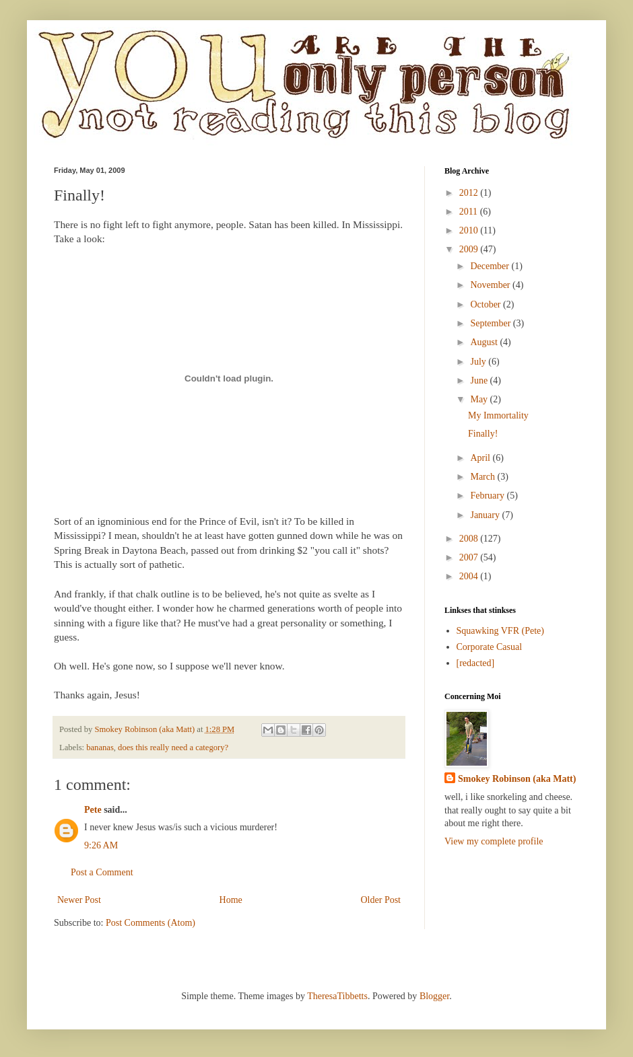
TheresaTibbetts (337, 996)
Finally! (483, 434)
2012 (470, 193)
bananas (100, 747)
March (483, 477)
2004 (470, 576)
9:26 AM (101, 845)
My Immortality (498, 415)
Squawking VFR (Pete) (500, 631)
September (491, 323)
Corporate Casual (490, 647)
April (481, 458)
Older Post (381, 900)
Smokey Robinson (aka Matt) (517, 779)
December (490, 266)
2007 (470, 557)
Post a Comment (102, 872)
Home (231, 900)
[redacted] (476, 663)
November (491, 285)
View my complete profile (493, 841)
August (485, 342)
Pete (93, 810)
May (480, 399)
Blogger (434, 996)
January (486, 515)
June (480, 380)
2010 (470, 230)
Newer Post (79, 900)
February (488, 495)
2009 (470, 249)
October (486, 304)
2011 (469, 212)
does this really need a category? (173, 747)
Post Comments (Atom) (150, 923)
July (479, 362)
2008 (470, 539)
